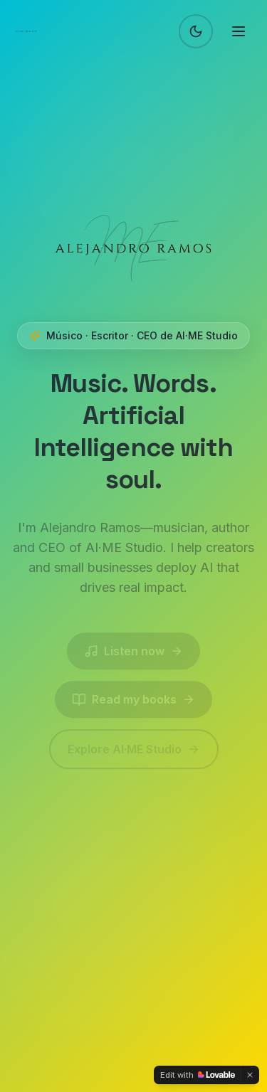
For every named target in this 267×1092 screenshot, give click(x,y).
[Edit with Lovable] (198, 1074)
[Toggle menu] (238, 31)
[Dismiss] (249, 1074)
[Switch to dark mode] (196, 31)
